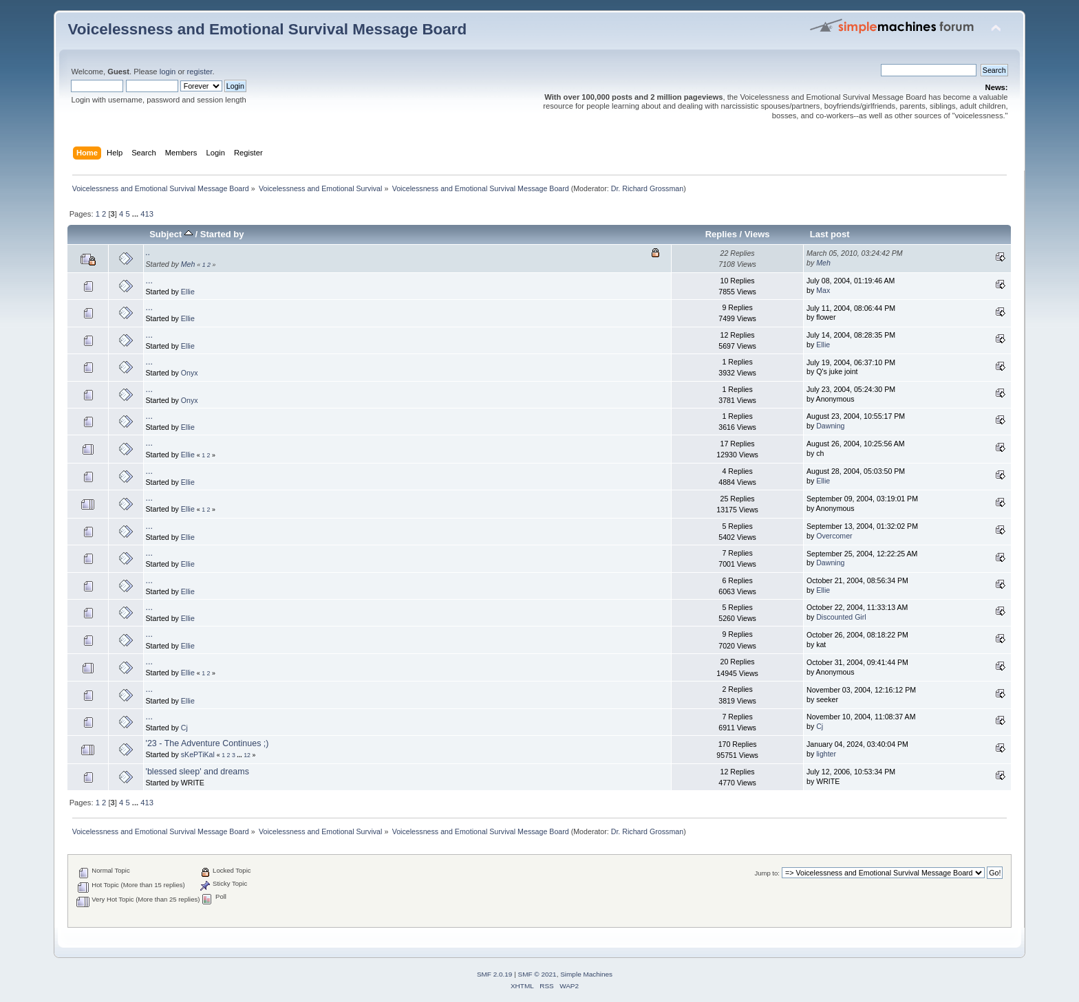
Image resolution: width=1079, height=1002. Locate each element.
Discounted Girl (841, 617)
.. (148, 252)
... (136, 214)
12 (247, 755)
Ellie (188, 291)
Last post (830, 234)
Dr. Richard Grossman (647, 188)
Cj (184, 727)
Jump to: (767, 873)
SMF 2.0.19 (495, 974)
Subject (171, 234)
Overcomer (834, 536)
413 (146, 214)
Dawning (830, 426)
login (168, 71)
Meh (188, 264)
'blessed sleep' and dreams (197, 771)
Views (757, 234)
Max (823, 290)
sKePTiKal (198, 754)
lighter (826, 754)
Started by (222, 234)
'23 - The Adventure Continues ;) (207, 743)
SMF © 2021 (537, 974)
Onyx (189, 373)
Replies (721, 234)
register (200, 71)
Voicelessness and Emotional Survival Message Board (267, 29)
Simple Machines (586, 974)
